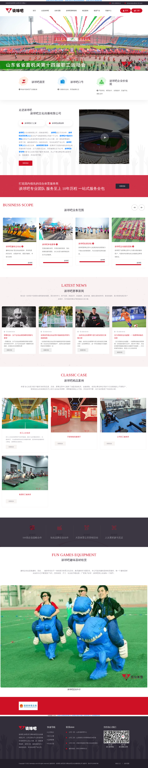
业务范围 (57, 10)
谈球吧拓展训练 (86, 244)
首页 (34, 10)
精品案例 (85, 10)
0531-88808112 (116, 3)
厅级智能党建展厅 (74, 437)
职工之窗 (50, 736)
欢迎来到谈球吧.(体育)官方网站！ (16, 3)
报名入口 (118, 763)
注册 (137, 10)
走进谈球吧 (45, 10)
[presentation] (134, 207)
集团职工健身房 (25, 494)
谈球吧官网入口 (87, 715)
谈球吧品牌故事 (56, 123)
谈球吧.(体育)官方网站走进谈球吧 (54, 0)
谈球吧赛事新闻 (71, 10)
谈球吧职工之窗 (29, 123)
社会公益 (50, 743)
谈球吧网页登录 (96, 715)
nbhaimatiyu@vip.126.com (134, 3)
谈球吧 (59, 715)
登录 (125, 10)
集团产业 (97, 10)
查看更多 (26, 163)
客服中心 (108, 10)
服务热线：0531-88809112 (78, 748)
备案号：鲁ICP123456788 (90, 763)
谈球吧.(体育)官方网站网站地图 (94, 0)
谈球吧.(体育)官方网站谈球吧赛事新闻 (74, 0)
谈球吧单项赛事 (50, 244)
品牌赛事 (50, 740)
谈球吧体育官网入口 (66, 715)
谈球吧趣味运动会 (14, 246)
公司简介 (50, 732)
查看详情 (9, 350)
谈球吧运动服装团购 (124, 246)
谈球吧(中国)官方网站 (77, 715)
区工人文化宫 (25, 433)
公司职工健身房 (123, 437)
